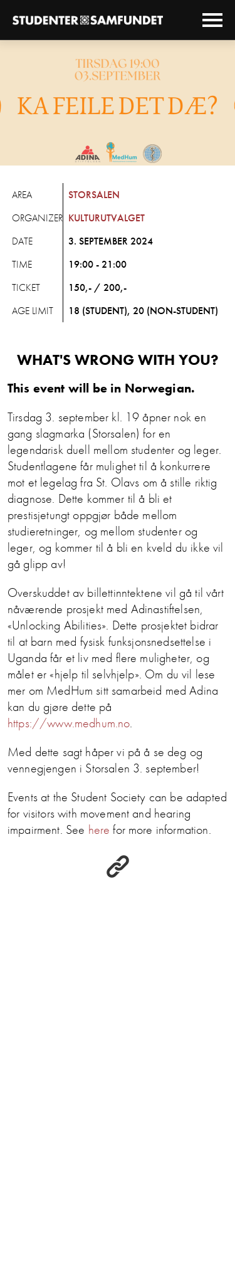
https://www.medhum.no (69, 723)
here (99, 829)
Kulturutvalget (106, 217)
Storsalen (94, 194)
